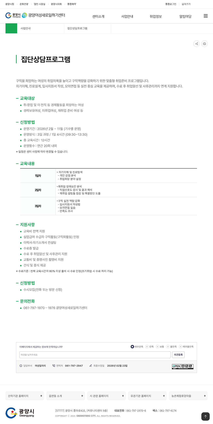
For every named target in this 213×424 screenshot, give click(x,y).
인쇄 (204, 44)
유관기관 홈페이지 (141, 396)
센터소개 (98, 16)
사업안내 (127, 16)
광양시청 (9, 4)
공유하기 (196, 44)
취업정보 (156, 16)
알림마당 (185, 16)
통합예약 (71, 4)
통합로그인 (170, 4)
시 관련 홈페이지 (99, 396)
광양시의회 (56, 4)
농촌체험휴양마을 (181, 396)
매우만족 (139, 346)
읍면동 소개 (55, 396)
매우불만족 (188, 346)
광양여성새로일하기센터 (47, 15)
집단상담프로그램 (77, 28)
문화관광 (24, 4)
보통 (162, 346)
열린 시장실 (39, 4)
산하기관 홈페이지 (18, 396)
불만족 (173, 346)
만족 (151, 346)
